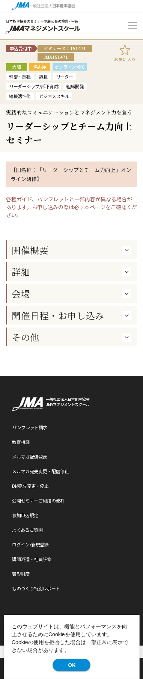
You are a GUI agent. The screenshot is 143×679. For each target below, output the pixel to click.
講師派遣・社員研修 (31, 559)
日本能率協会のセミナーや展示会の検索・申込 (42, 21)
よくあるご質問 (27, 530)
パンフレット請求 (29, 427)
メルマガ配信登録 (29, 456)
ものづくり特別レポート (36, 588)
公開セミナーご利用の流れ (38, 500)
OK (71, 664)
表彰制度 (21, 573)
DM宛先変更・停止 (30, 486)
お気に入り (125, 59)
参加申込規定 (25, 515)
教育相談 (21, 442)
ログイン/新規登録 (30, 544)
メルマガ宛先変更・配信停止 (40, 471)
